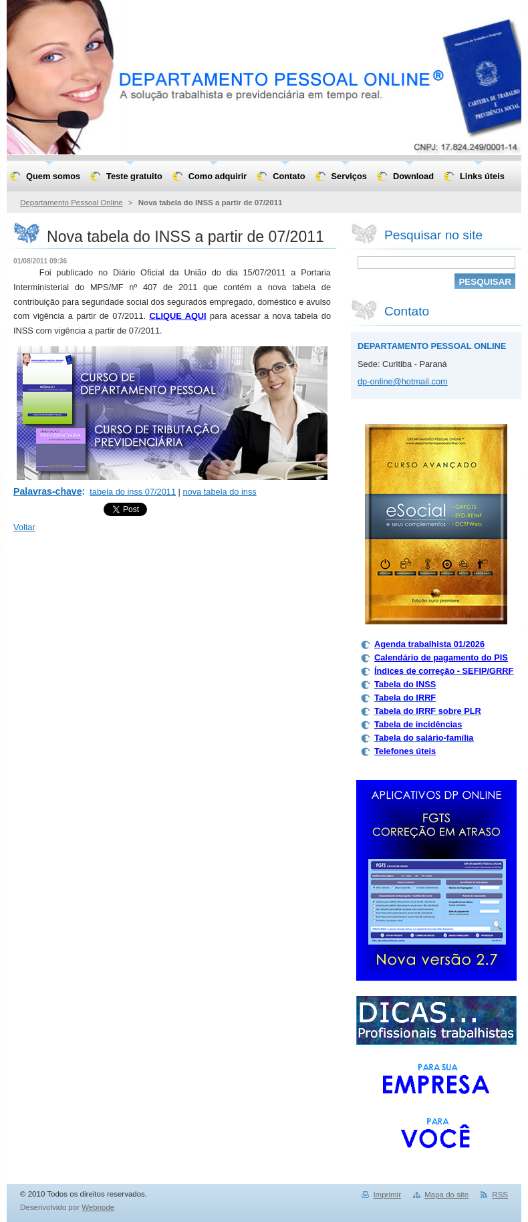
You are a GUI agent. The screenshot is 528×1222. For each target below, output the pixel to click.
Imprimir (387, 1195)
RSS (500, 1195)
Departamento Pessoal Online (71, 203)
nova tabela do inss (219, 492)
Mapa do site (446, 1195)
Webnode (98, 1207)
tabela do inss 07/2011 (133, 492)
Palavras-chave (47, 491)
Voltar (24, 527)
